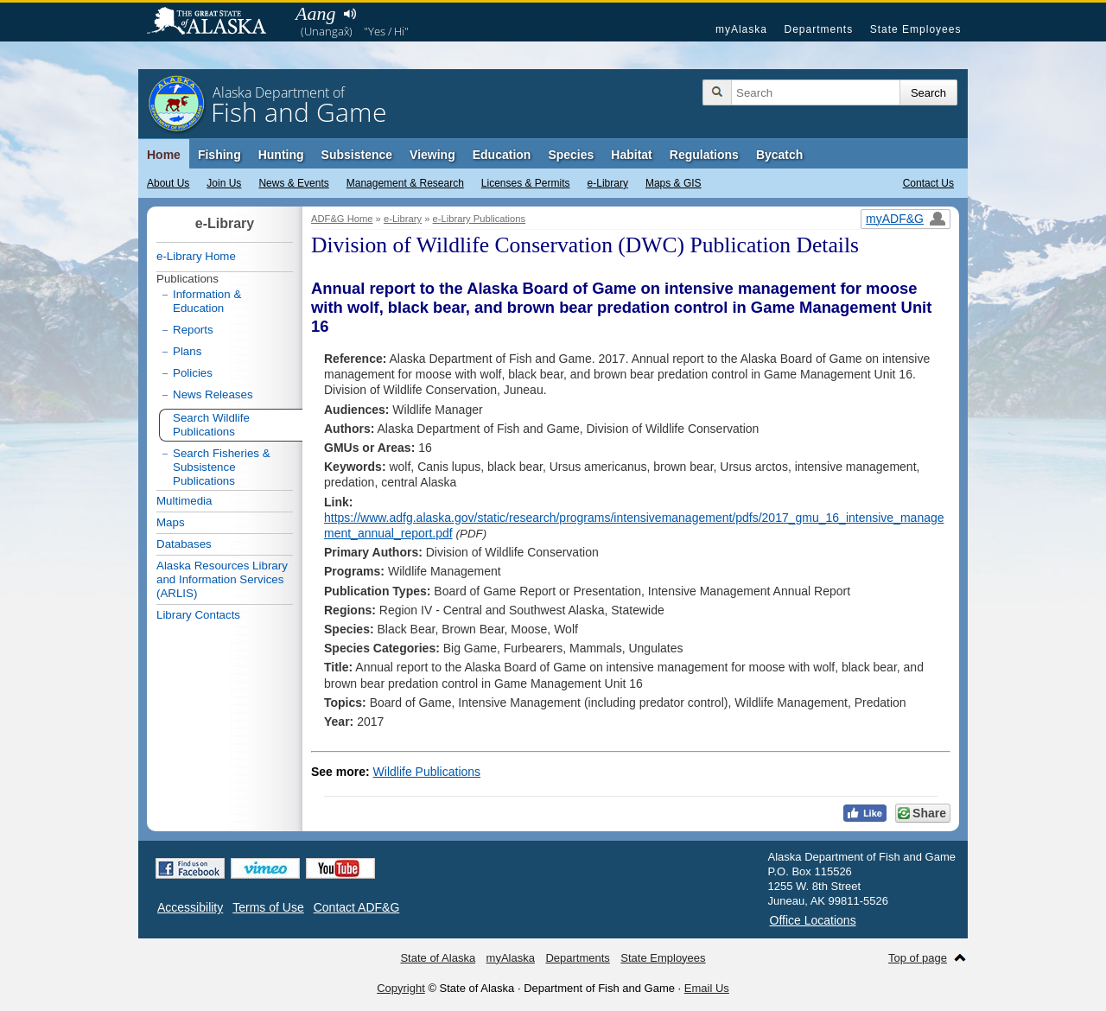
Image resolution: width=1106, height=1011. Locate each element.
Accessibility (190, 907)
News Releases (213, 394)
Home (164, 155)
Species (571, 155)
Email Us (706, 988)
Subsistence (356, 155)
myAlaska (741, 29)
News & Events (293, 183)
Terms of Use (267, 907)
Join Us (224, 183)
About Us (168, 183)
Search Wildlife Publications (211, 424)
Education (502, 155)
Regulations (704, 155)
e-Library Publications (479, 218)
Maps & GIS (673, 183)
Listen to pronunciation (349, 13)
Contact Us (928, 183)
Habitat (631, 155)
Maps (170, 522)
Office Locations (813, 920)
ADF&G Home (342, 218)
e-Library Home (196, 256)
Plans (187, 351)
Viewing (432, 155)
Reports (193, 329)
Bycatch (779, 155)
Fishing (219, 155)
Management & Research (405, 183)
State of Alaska (215, 22)
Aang (315, 13)
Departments (818, 29)
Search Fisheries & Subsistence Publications (221, 467)
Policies (193, 372)
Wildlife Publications (427, 772)
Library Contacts (198, 614)
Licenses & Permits (525, 183)
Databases (184, 543)
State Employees (916, 29)
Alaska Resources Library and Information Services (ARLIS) (222, 579)
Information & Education (207, 301)
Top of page (917, 957)
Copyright (401, 988)
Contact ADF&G (357, 907)
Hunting (281, 155)
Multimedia (184, 500)
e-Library (608, 183)
